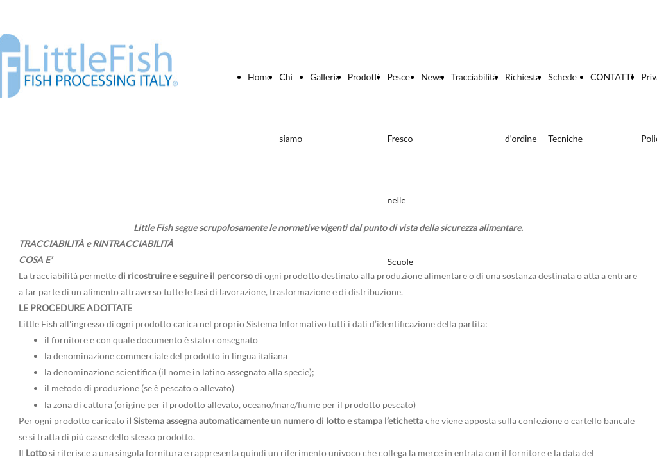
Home (259, 76)
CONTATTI (611, 76)
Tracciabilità (474, 76)
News (432, 76)
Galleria (325, 76)
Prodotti (364, 76)
